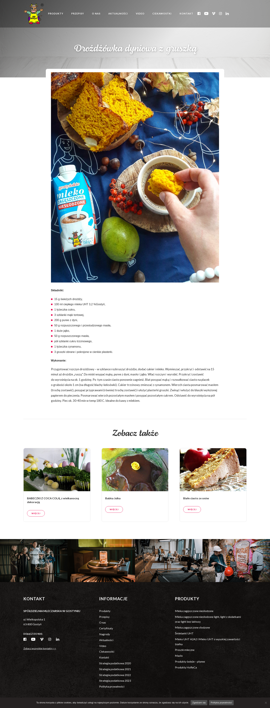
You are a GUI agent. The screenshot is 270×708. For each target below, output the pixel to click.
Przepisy (77, 13)
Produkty (56, 13)
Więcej (36, 530)
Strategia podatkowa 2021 (115, 669)
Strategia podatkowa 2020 (115, 663)
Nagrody (104, 634)
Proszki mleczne (184, 649)
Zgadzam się (199, 702)
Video (140, 13)
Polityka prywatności (111, 686)
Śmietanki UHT (184, 633)
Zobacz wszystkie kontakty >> (39, 648)
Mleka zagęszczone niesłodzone (194, 611)
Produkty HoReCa (186, 667)
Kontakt (186, 13)
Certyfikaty (106, 628)
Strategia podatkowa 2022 (115, 675)
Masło (179, 655)
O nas (96, 13)
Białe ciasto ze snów (196, 515)
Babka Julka (113, 515)
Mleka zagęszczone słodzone (192, 627)
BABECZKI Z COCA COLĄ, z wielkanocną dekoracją (53, 516)
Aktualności (118, 13)
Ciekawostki (162, 13)
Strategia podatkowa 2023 (115, 680)
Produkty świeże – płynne (190, 661)
